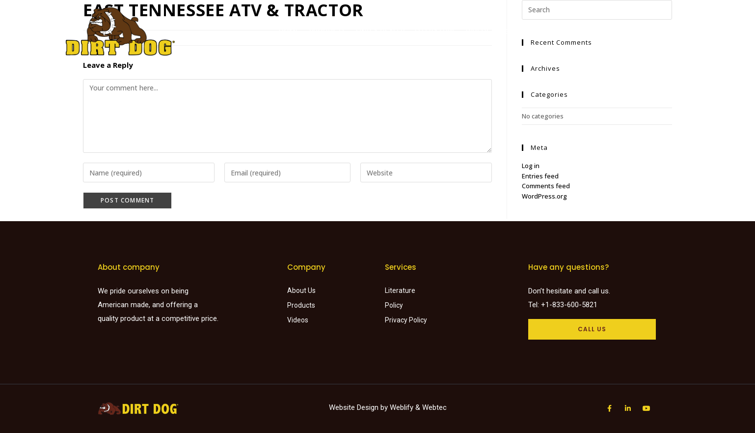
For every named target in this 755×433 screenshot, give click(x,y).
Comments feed (546, 185)
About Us (517, 31)
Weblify (401, 407)
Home (289, 31)
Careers (633, 31)
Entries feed (540, 176)
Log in (530, 165)
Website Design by (359, 407)
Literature (435, 31)
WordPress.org (544, 196)
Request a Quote (577, 31)
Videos (478, 31)
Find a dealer (380, 31)
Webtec (434, 407)
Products (327, 31)
